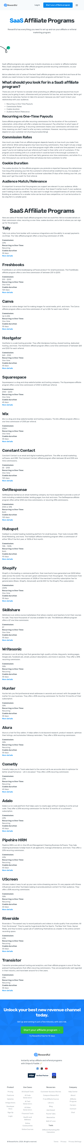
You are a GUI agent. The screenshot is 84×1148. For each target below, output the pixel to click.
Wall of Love (50, 1121)
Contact (73, 1109)
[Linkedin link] (38, 1069)
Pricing (10, 1092)
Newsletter (51, 1117)
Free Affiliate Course (51, 1099)
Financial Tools (27, 1114)
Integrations (10, 1103)
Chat (73, 1112)
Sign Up (10, 1112)
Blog (51, 1106)
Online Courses (27, 1129)
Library (51, 1103)
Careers (73, 1105)
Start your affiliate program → (42, 1030)
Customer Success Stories (51, 1092)
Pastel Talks (51, 1114)
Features (10, 1095)
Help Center (73, 1092)
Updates (10, 1099)
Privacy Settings (75, 1142)
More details (7, 256)
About (73, 1095)
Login (10, 1116)
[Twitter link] (42, 1069)
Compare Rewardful (51, 1095)
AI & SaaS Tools (28, 1092)
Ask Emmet (51, 1110)
